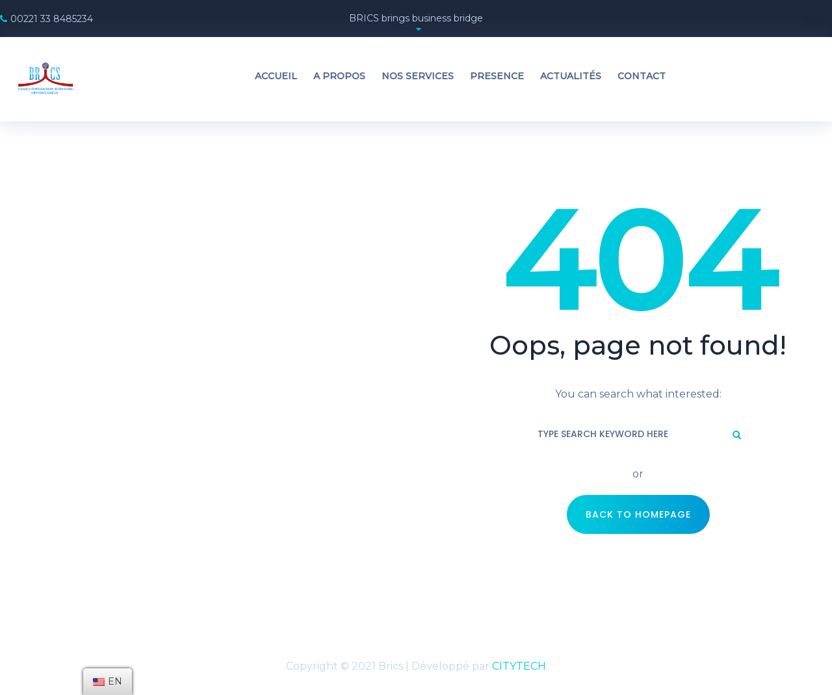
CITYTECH (519, 666)
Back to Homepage (638, 514)
